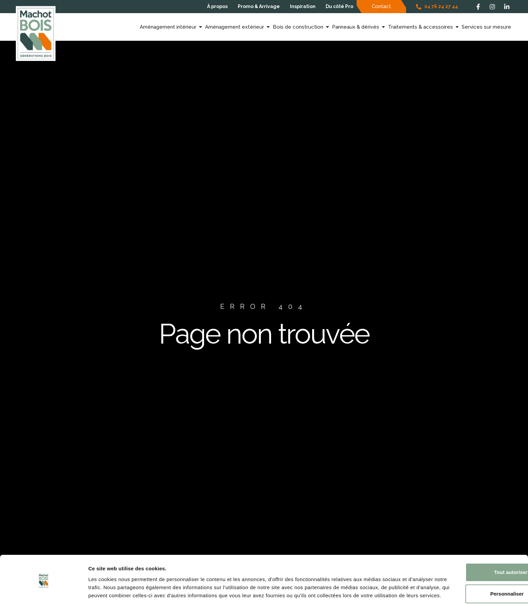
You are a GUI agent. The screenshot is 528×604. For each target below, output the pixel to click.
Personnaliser (472, 562)
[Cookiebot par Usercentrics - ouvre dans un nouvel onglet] (43, 591)
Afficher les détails (111, 591)
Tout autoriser (472, 541)
